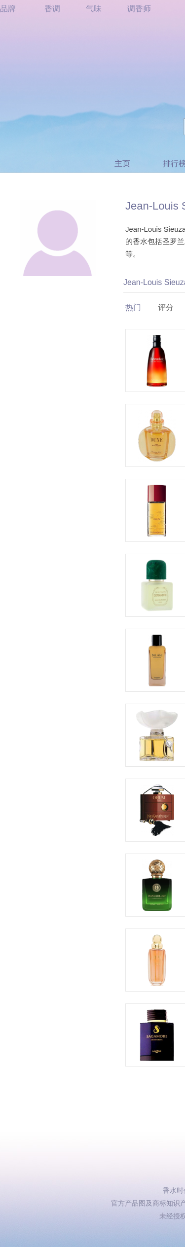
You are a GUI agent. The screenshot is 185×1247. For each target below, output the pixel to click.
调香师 (139, 8)
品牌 (8, 8)
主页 (122, 163)
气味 (94, 8)
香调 (52, 8)
